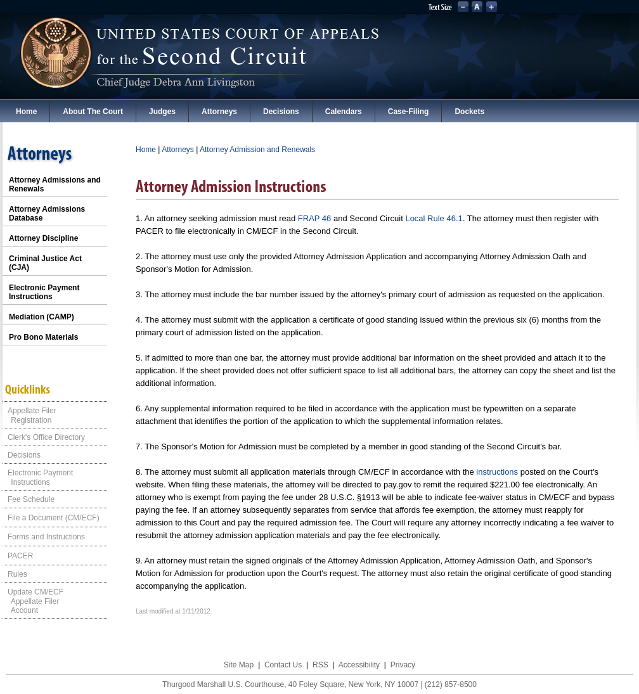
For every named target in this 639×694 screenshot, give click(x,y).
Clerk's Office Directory (46, 437)
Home (26, 111)
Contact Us (283, 664)
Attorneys (219, 111)
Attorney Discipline (43, 238)
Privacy (402, 664)
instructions (497, 472)
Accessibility (359, 664)
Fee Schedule (31, 499)
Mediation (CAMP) (41, 316)
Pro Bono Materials (43, 337)
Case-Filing (408, 111)
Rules (17, 574)
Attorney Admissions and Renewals (55, 184)
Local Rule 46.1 (433, 218)
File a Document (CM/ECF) (54, 517)
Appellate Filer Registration (29, 415)
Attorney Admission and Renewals (257, 149)
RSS (320, 664)
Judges (162, 111)
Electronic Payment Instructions (44, 292)
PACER (20, 555)
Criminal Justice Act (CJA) (45, 263)
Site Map (239, 664)
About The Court (93, 111)
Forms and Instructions (46, 536)
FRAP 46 (315, 218)
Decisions (281, 111)
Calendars (343, 111)
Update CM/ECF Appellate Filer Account (33, 601)
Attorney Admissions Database (47, 213)
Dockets (469, 111)
